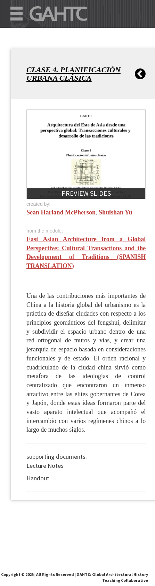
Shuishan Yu (115, 212)
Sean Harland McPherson (61, 212)
